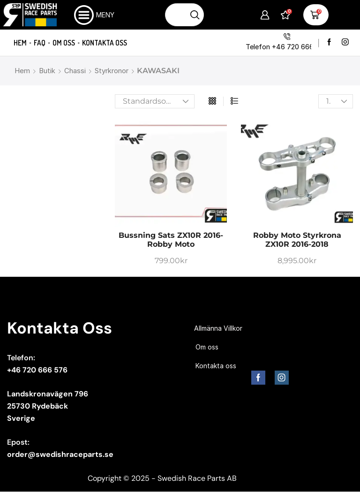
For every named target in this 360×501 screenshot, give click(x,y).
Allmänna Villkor (218, 328)
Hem (20, 42)
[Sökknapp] (195, 15)
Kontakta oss (104, 42)
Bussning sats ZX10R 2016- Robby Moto (171, 240)
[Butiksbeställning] (155, 101)
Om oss (63, 42)
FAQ (39, 42)
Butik (47, 70)
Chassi (75, 70)
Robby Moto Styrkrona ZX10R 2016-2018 (297, 240)
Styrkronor (111, 70)
